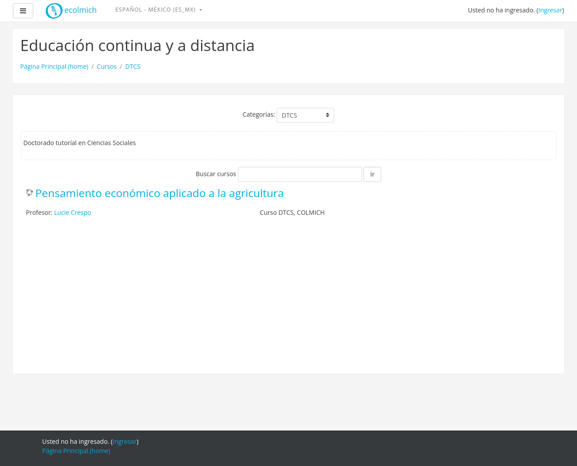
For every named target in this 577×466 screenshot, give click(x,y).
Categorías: (259, 114)
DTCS (132, 66)
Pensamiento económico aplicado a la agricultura (160, 193)
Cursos (107, 66)
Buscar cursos (216, 174)
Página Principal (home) (54, 66)
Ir (372, 174)
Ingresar (550, 10)
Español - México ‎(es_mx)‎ (156, 9)
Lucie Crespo (72, 212)
